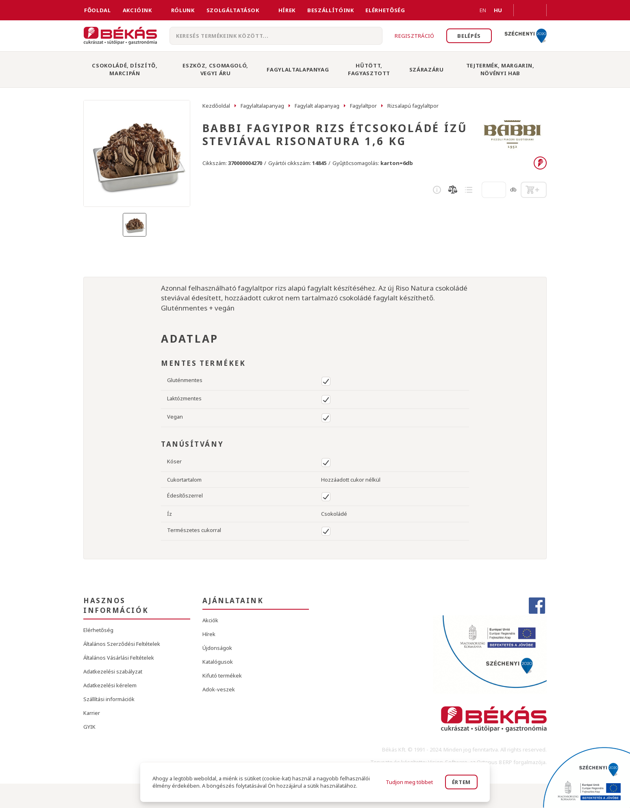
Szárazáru (426, 69)
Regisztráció (414, 35)
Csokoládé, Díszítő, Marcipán (124, 69)
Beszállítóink (330, 10)
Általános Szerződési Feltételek (121, 643)
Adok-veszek (218, 689)
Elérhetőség (385, 10)
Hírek (286, 10)
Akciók (210, 620)
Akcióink (137, 10)
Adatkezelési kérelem (110, 685)
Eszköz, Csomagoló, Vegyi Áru (215, 69)
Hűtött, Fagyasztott (369, 69)
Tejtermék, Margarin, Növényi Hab (500, 69)
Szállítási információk (109, 699)
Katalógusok (217, 661)
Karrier (91, 713)
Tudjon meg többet (409, 782)
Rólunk (183, 10)
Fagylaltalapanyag (298, 69)
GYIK (89, 726)
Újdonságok (217, 648)
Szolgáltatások (232, 10)
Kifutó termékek (222, 675)
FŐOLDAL (97, 10)
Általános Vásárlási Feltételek (118, 657)
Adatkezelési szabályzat (112, 671)
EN (473, 10)
